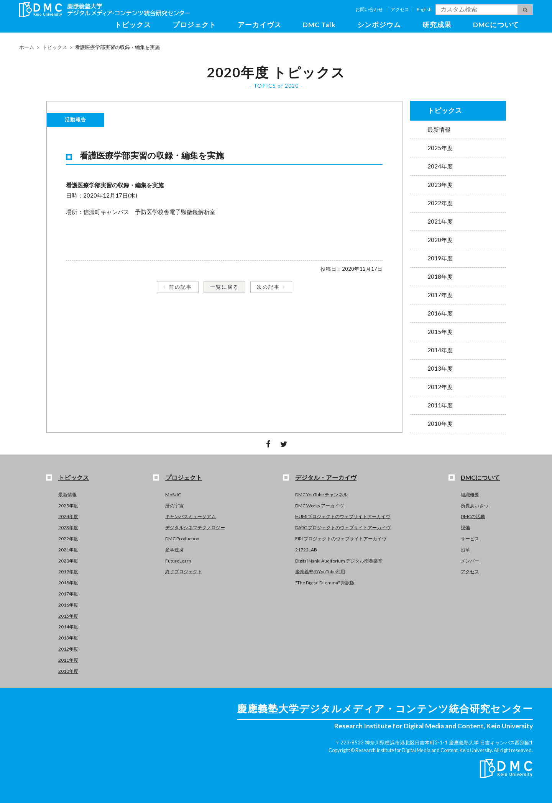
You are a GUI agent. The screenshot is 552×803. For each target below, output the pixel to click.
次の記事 (268, 287)
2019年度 (440, 258)
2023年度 (440, 184)
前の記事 (180, 287)
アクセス (400, 9)
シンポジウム (379, 25)
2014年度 (440, 350)
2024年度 (440, 166)
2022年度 (440, 203)
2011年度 (440, 405)
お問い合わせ (369, 9)
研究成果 (437, 25)
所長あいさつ (474, 506)
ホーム (26, 47)
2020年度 (440, 239)
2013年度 (440, 368)
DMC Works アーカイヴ (319, 506)
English (424, 9)
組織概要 (470, 494)
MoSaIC (173, 494)
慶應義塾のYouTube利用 (320, 571)
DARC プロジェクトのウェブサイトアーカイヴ (343, 527)
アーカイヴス (259, 25)
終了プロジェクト (183, 571)
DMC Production (182, 538)
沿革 (465, 550)
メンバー (470, 561)
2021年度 (440, 221)
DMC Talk (319, 25)
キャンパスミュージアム (190, 516)
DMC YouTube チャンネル (321, 494)
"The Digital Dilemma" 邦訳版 (325, 582)
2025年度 (440, 147)
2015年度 (440, 331)
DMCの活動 (473, 516)
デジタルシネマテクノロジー (195, 527)
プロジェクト (194, 25)
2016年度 (440, 313)
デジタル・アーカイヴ (325, 477)
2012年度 (440, 386)
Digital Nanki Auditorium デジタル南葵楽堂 (339, 561)
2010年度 (440, 423)
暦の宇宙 (174, 506)
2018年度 (440, 276)
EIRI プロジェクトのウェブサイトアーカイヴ (340, 538)
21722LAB (306, 550)
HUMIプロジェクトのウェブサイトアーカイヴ (342, 516)
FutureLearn (178, 561)
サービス (470, 538)
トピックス (133, 25)
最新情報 (438, 129)
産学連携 (174, 550)
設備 (465, 527)
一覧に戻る (224, 287)
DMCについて (496, 25)
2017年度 (440, 294)
